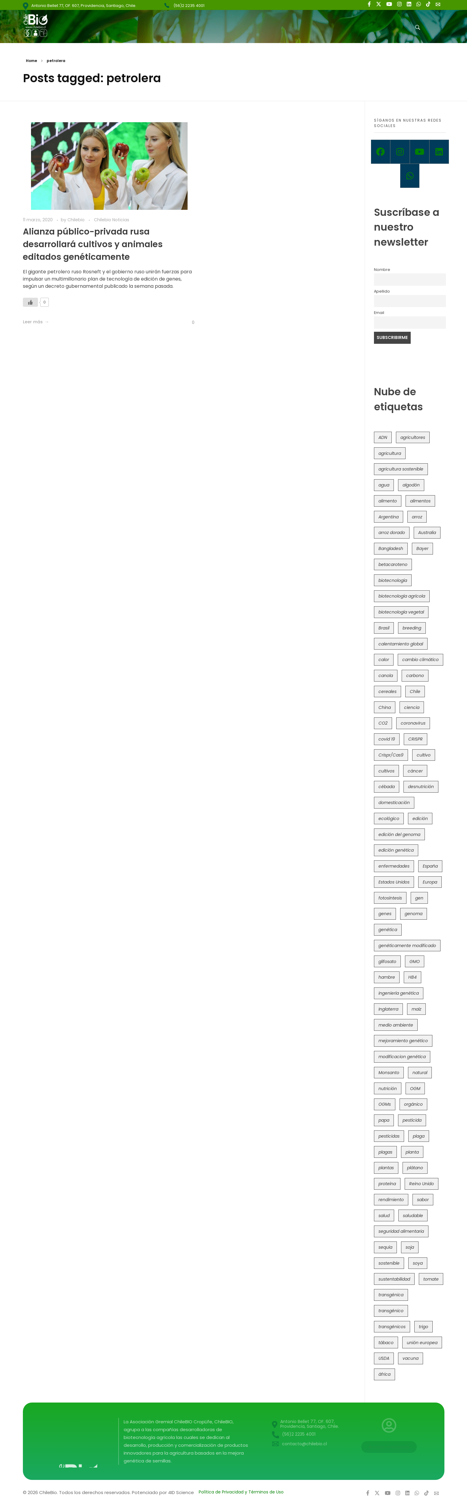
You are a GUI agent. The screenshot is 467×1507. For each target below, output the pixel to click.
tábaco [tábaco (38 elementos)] (386, 1343)
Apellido (382, 291)
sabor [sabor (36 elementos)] (423, 1200)
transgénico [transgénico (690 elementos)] (390, 1311)
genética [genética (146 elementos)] (387, 930)
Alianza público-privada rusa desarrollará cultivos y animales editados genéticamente (93, 244)
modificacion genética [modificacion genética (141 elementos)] (402, 1057)
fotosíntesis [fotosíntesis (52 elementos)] (390, 898)
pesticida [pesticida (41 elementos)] (412, 1120)
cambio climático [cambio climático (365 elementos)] (420, 660)
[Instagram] (400, 152)
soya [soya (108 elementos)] (418, 1263)
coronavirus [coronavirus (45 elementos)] (413, 723)
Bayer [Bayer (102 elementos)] (422, 548)
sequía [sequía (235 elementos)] (385, 1247)
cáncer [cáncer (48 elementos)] (415, 771)
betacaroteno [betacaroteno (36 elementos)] (392, 564)
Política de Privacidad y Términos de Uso (241, 1492)
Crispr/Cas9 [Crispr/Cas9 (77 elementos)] (390, 755)
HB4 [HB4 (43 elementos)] (412, 977)
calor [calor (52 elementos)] (383, 660)
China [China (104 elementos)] (384, 707)
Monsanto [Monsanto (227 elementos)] (388, 1073)
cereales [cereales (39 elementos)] (387, 691)
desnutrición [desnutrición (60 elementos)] (421, 787)
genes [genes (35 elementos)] (384, 914)
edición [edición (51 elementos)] (420, 819)
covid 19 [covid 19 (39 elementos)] (386, 739)
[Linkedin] (439, 152)
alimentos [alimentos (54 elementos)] (420, 501)
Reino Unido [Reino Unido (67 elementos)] (421, 1184)
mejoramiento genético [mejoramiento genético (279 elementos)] (403, 1041)
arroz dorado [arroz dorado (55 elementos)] (391, 533)
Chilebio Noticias (111, 220)
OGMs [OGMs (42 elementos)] (384, 1104)
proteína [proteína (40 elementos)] (387, 1184)
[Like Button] (30, 309)
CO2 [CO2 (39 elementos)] (383, 723)
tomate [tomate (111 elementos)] (431, 1279)
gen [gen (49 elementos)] (419, 898)
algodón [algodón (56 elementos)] (411, 485)
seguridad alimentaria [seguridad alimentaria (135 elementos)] (401, 1231)
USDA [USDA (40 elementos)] (383, 1358)
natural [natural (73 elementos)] (420, 1073)
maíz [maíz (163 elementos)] (416, 1009)
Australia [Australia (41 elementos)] (427, 533)
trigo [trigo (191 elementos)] (423, 1327)
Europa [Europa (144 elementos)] (430, 882)
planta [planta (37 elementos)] (412, 1152)
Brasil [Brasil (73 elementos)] (383, 628)
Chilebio (76, 220)
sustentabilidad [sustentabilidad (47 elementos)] (394, 1279)
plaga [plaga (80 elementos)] (419, 1136)
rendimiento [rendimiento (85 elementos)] (391, 1200)
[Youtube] (419, 152)
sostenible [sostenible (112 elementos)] (389, 1263)
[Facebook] (381, 152)
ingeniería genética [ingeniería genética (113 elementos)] (398, 993)
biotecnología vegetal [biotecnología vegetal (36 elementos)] (401, 612)
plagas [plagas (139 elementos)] (385, 1152)
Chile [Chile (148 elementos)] (415, 691)
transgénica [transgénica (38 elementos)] (390, 1295)
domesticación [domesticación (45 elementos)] (394, 803)
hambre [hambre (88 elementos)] (386, 977)
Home (31, 60)
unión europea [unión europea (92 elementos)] (422, 1343)
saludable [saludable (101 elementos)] (413, 1216)
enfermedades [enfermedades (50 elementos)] (393, 866)
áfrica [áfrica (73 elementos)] (384, 1374)
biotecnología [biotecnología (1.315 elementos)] (392, 580)
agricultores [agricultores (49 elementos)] (412, 437)
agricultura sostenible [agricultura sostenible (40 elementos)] (400, 469)
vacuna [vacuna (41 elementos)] (411, 1358)
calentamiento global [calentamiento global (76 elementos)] (400, 644)
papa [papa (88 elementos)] (383, 1120)
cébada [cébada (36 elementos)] (386, 787)
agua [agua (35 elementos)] (383, 485)
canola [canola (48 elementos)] (385, 676)
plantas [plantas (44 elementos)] (386, 1168)
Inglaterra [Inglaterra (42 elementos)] (388, 1009)
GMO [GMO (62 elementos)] (414, 962)
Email (379, 312)
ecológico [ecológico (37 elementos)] (388, 819)
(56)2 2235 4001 (188, 5)
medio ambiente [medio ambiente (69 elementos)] (395, 1025)
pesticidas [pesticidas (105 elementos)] (389, 1136)
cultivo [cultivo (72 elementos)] (424, 755)
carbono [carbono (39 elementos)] (415, 676)
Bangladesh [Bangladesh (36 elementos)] (390, 548)
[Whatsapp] (410, 176)
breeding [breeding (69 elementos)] (412, 628)
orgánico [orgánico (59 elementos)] (413, 1104)
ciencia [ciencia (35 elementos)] (411, 707)
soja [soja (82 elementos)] (410, 1247)
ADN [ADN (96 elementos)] (382, 437)
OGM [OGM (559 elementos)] (415, 1089)
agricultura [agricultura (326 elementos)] (389, 453)
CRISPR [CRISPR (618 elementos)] (415, 739)
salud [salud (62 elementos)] (384, 1216)
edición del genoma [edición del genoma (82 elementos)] (399, 834)
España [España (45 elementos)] (430, 866)
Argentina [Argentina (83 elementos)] (388, 517)
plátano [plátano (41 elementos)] (415, 1168)
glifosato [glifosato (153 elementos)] (387, 962)
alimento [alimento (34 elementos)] (387, 501)
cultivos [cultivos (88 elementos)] (386, 771)
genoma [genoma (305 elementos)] (413, 914)
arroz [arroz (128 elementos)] (417, 517)
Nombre (382, 269)
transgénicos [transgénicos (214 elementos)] (392, 1327)
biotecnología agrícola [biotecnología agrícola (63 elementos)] (401, 596)
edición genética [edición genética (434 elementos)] (396, 850)
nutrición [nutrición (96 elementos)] (387, 1089)
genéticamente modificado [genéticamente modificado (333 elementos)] (407, 946)
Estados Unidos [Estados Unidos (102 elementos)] (393, 882)
